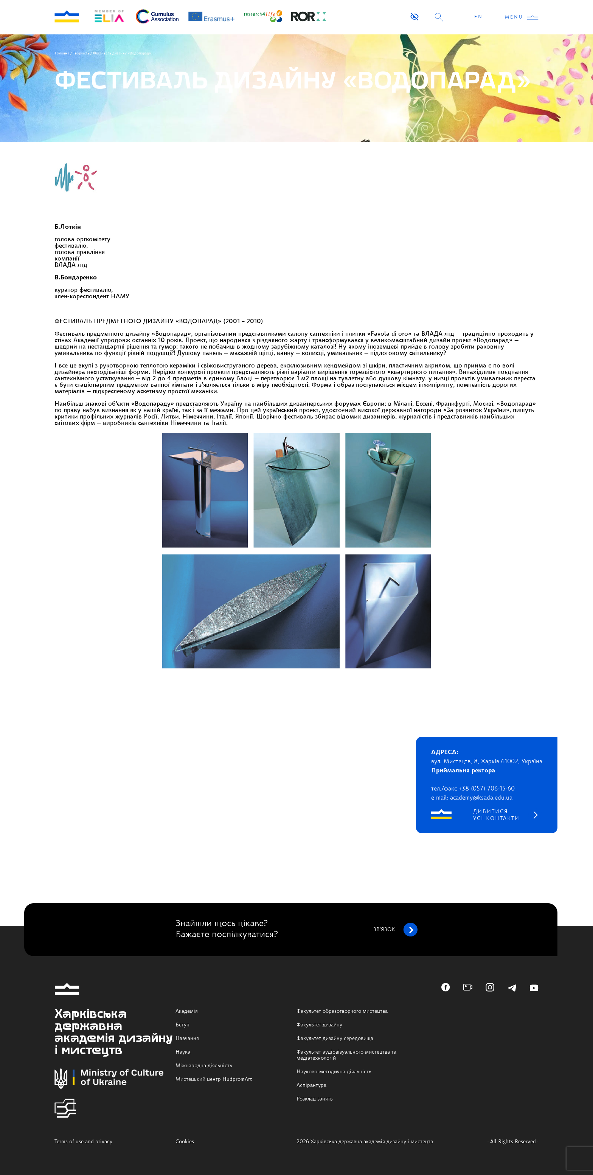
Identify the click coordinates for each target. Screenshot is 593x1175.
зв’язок (395, 929)
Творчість (81, 53)
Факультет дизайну (319, 1025)
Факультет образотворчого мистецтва (342, 1011)
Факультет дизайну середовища (334, 1038)
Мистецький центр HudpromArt (213, 1079)
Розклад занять (314, 1099)
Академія (186, 1011)
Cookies (184, 1141)
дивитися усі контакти (496, 815)
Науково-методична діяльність (333, 1071)
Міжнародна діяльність (203, 1065)
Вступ (182, 1025)
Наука (182, 1052)
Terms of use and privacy (83, 1141)
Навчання (187, 1038)
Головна (62, 53)
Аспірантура (311, 1085)
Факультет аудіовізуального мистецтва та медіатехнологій (346, 1055)
